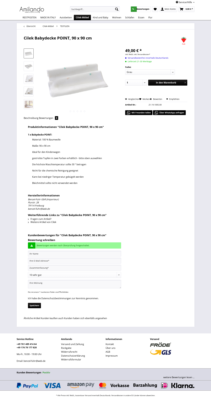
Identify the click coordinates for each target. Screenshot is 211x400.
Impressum (112, 355)
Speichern (34, 305)
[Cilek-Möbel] (82, 17)
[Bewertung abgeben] (74, 275)
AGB (108, 351)
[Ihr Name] (74, 253)
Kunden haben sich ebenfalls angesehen (85, 318)
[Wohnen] (116, 17)
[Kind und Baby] (100, 17)
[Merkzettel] (155, 9)
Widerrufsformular (71, 359)
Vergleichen (132, 99)
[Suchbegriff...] (95, 9)
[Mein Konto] (168, 9)
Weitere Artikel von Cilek (42, 222)
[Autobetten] (66, 17)
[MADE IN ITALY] (48, 17)
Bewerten (156, 99)
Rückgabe (66, 348)
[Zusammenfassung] (74, 268)
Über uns (110, 348)
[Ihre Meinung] (74, 284)
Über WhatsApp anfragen (169, 112)
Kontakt (110, 344)
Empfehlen (173, 99)
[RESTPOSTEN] (29, 17)
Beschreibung (31, 118)
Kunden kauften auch (52, 318)
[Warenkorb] (186, 9)
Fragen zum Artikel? (39, 219)
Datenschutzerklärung (73, 355)
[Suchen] (117, 9)
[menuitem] (95, 10)
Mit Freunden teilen (139, 112)
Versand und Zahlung (72, 344)
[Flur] (150, 17)
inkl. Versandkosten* (142, 54)
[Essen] (141, 17)
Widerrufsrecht (69, 351)
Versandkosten (117, 395)
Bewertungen (48, 118)
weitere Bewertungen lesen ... (178, 377)
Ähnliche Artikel (32, 318)
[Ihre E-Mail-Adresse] (74, 261)
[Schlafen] (129, 17)
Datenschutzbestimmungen (56, 298)
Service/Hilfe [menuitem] (184, 2)
